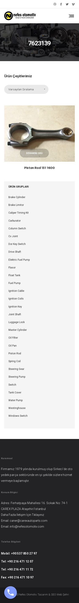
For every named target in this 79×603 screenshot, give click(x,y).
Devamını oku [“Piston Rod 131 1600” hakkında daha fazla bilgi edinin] (34, 153)
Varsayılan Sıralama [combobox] (21, 89)
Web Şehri (63, 594)
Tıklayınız (38, 514)
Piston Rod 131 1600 (39, 168)
